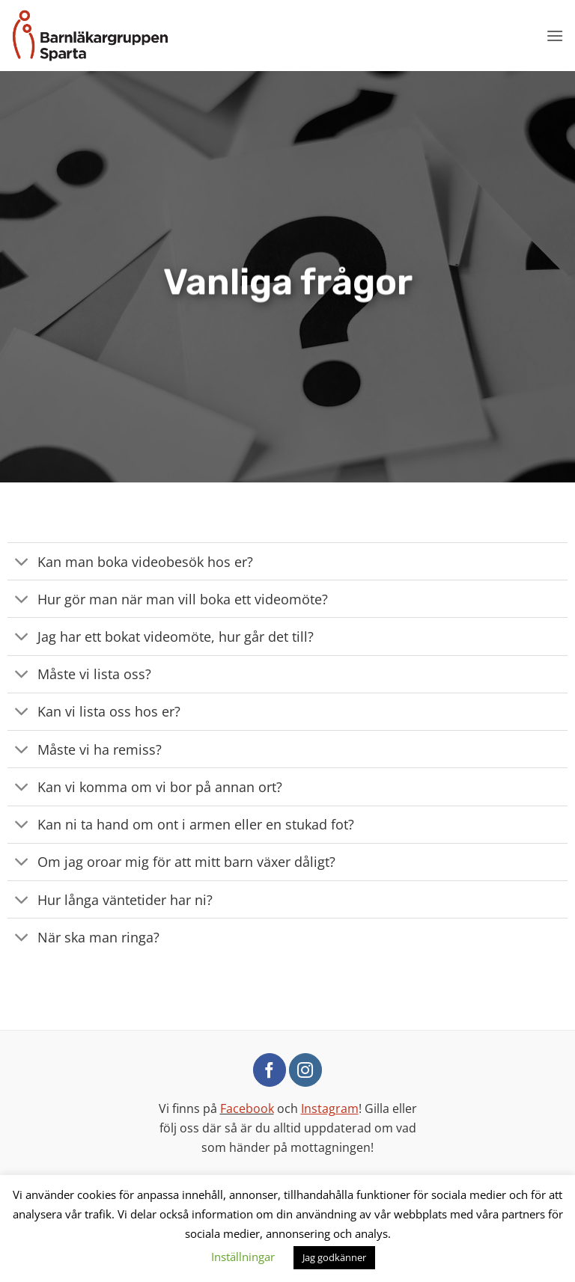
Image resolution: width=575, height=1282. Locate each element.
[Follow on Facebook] (269, 1069)
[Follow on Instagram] (305, 1069)
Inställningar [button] (243, 1256)
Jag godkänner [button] (334, 1257)
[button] (555, 35)
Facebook (247, 1108)
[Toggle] (22, 563)
